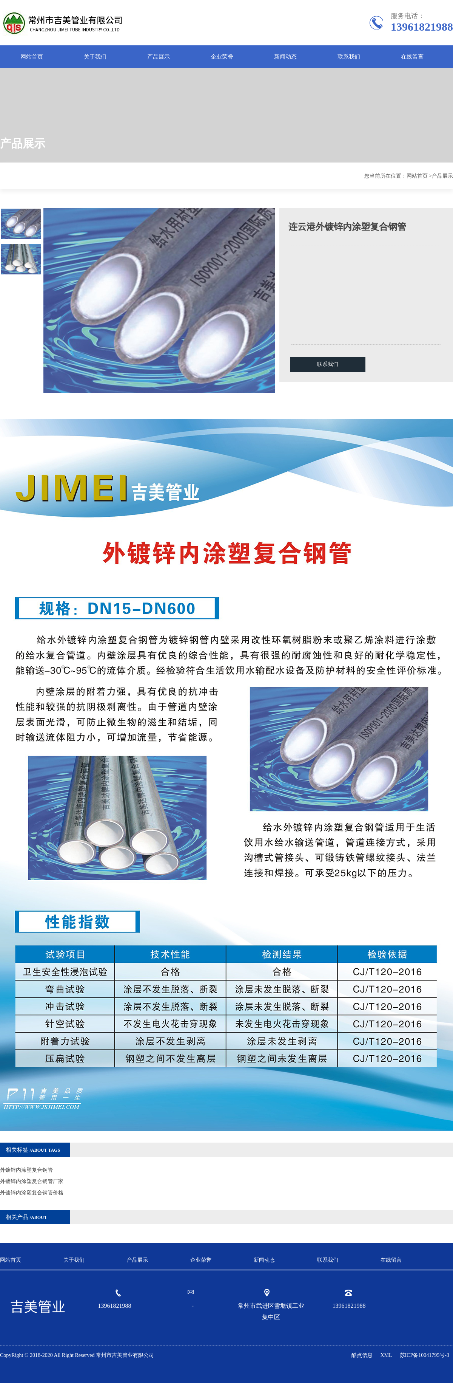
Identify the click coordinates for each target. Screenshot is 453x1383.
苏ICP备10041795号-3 (424, 1355)
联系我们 (348, 57)
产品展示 (158, 57)
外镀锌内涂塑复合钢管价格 (31, 1193)
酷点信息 (362, 1355)
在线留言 (412, 57)
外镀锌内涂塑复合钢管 (26, 1170)
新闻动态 (285, 57)
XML (386, 1355)
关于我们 (95, 57)
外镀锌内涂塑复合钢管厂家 (31, 1181)
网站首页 (31, 57)
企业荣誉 (222, 57)
